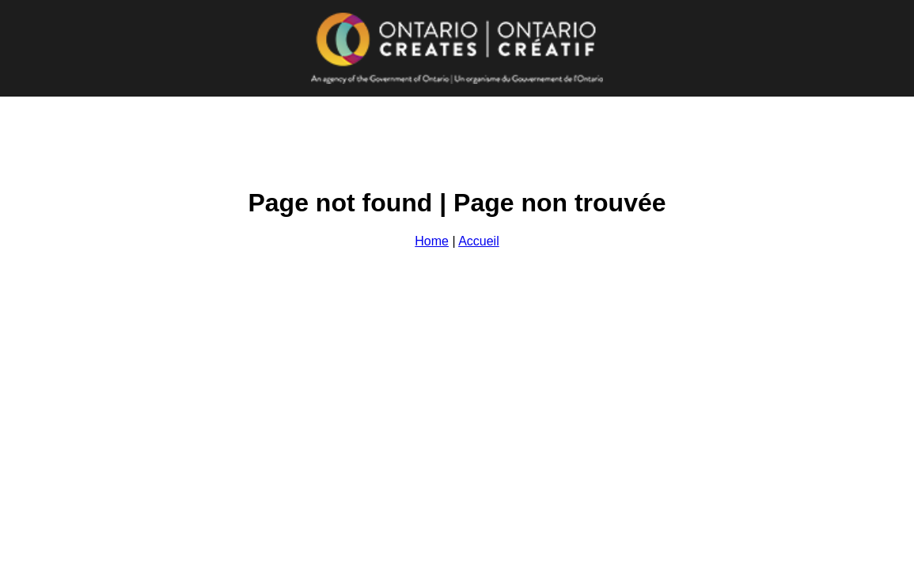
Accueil (478, 241)
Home (432, 241)
